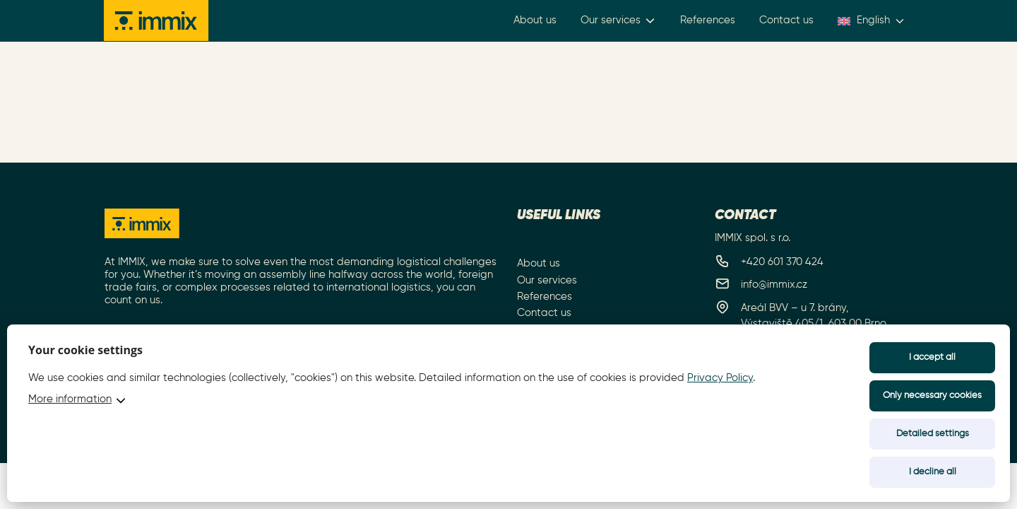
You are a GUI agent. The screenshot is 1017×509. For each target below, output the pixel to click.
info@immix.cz (774, 284)
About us (535, 21)
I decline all (932, 471)
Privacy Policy (720, 378)
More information (70, 399)
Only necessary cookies (932, 395)
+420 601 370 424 (782, 262)
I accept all (932, 357)
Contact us (787, 21)
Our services (619, 21)
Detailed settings (932, 433)
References (708, 21)
